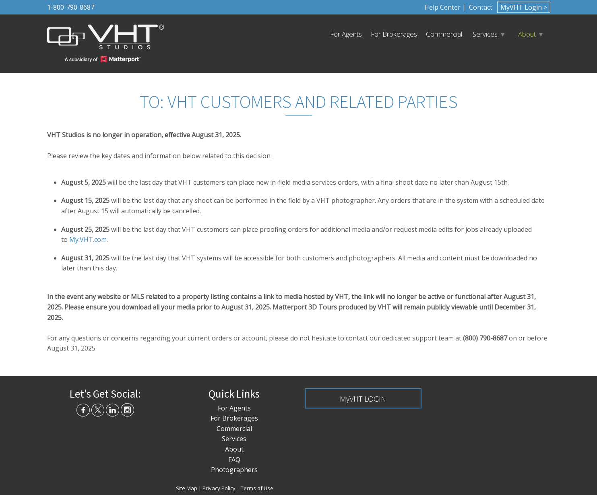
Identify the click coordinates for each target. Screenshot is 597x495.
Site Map (186, 488)
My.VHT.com (88, 239)
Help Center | (445, 7)
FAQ (234, 459)
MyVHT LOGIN (363, 399)
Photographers (234, 469)
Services (485, 34)
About (527, 34)
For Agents (346, 34)
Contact (479, 7)
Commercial (444, 34)
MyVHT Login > (523, 7)
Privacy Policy (218, 488)
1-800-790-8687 (70, 7)
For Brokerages (394, 34)
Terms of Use (257, 488)
